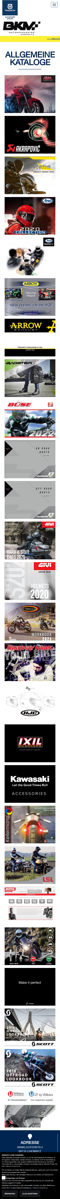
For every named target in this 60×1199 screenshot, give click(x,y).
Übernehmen (9, 1194)
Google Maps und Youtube (15, 1178)
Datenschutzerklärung (12, 1166)
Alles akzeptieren (30, 1194)
